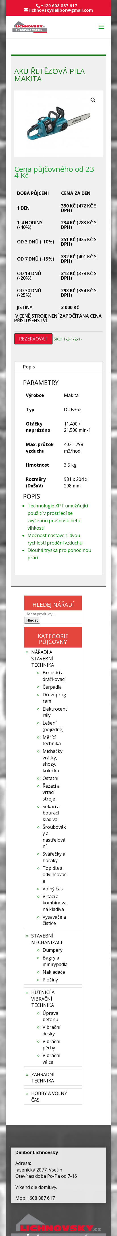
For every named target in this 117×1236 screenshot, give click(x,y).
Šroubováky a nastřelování (54, 836)
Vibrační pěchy (51, 1044)
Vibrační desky (51, 1030)
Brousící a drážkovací (54, 676)
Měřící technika (52, 740)
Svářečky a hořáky (54, 857)
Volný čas (53, 889)
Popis (29, 367)
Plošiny (50, 980)
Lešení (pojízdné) (53, 726)
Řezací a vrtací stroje (51, 792)
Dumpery (52, 950)
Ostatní (50, 778)
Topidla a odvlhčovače (54, 874)
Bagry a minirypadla (55, 961)
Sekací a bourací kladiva (51, 812)
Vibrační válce (51, 1058)
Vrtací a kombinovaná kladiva (54, 902)
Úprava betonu (50, 1016)
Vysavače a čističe (54, 920)
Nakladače (54, 972)
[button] (93, 100)
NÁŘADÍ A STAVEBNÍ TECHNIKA (42, 658)
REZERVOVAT (33, 339)
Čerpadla (52, 687)
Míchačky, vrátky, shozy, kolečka (53, 760)
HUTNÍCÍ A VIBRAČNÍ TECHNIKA (43, 998)
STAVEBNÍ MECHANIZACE (47, 939)
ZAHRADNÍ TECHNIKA (43, 1077)
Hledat (32, 620)
